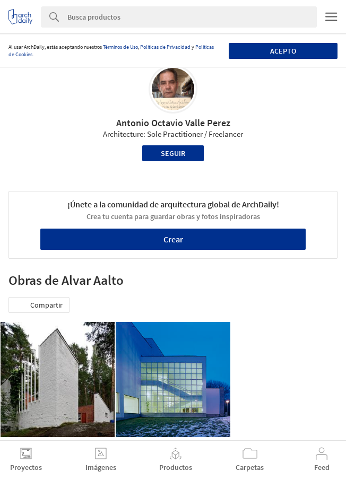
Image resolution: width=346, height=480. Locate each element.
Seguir (173, 153)
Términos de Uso (120, 46)
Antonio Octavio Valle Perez (173, 123)
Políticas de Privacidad (165, 46)
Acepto (283, 51)
